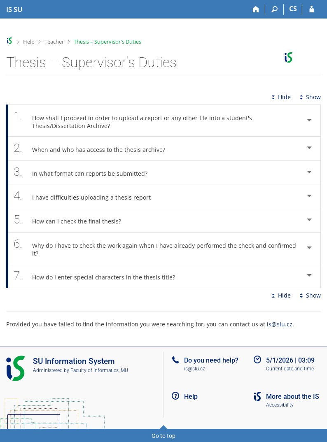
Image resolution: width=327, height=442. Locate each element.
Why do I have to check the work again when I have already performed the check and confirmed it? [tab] (155, 248)
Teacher (54, 41)
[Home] (256, 9)
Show (309, 97)
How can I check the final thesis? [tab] (72, 220)
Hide (280, 97)
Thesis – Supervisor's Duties (107, 41)
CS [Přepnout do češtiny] (293, 8)
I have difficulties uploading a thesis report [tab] (87, 196)
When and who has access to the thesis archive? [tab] (94, 148)
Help (29, 41)
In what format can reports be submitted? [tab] (85, 172)
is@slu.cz (279, 324)
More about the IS (292, 396)
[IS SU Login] (311, 9)
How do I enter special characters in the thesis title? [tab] (99, 276)
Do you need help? (211, 360)
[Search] (274, 9)
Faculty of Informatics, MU (99, 370)
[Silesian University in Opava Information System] (14, 9)
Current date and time (290, 369)
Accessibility (280, 405)
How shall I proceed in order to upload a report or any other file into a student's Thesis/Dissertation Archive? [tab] (133, 120)
